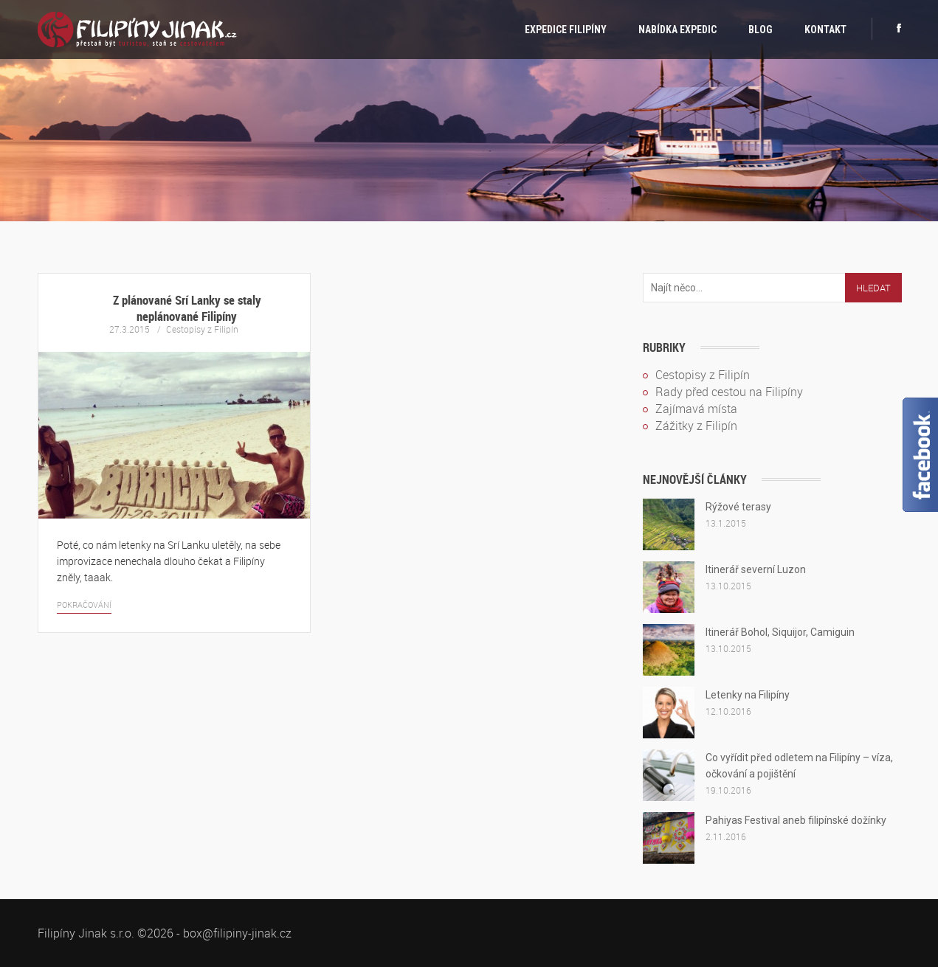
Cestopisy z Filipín (202, 329)
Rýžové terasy (738, 507)
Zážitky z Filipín (696, 425)
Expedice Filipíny (566, 29)
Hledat (873, 287)
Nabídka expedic (677, 29)
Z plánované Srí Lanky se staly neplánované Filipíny (187, 308)
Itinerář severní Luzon (756, 569)
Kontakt (825, 29)
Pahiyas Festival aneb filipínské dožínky (796, 820)
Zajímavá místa (696, 409)
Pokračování (84, 604)
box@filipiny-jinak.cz (237, 933)
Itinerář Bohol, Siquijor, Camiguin (780, 632)
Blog (760, 29)
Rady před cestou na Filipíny (729, 392)
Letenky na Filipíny (748, 695)
